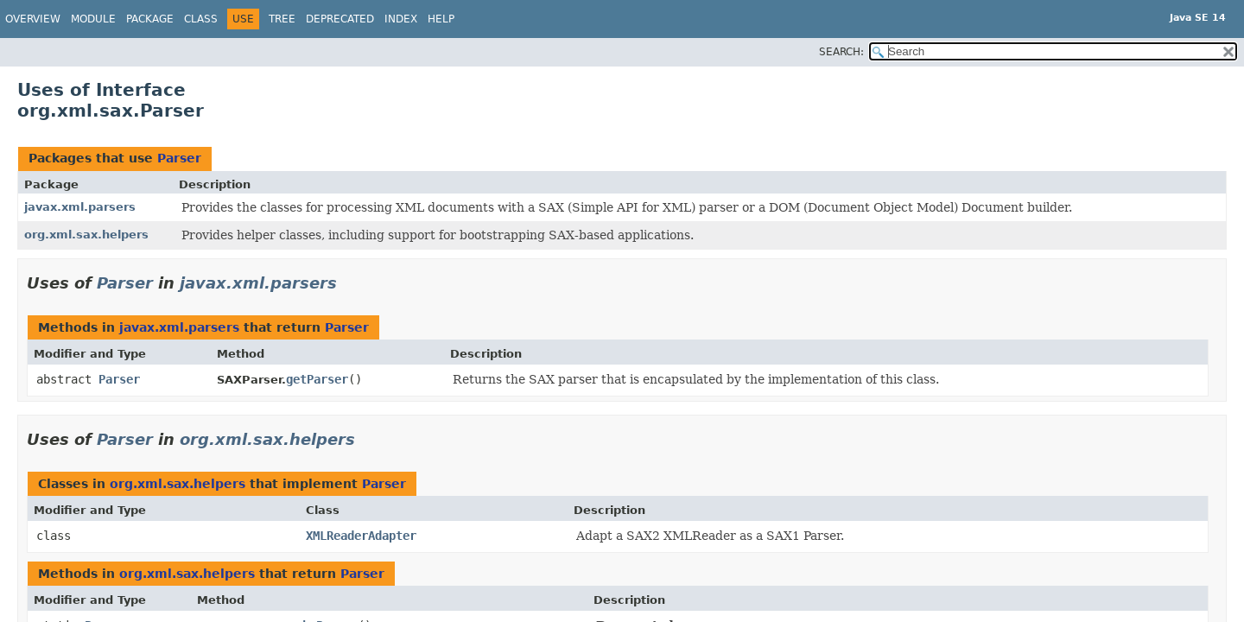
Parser (179, 158)
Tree (282, 19)
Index (400, 19)
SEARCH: (841, 52)
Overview (32, 19)
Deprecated (340, 19)
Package (150, 19)
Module (93, 19)
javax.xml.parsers (80, 206)
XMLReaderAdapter (361, 536)
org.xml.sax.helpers (86, 234)
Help (441, 19)
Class (201, 19)
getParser (317, 379)
